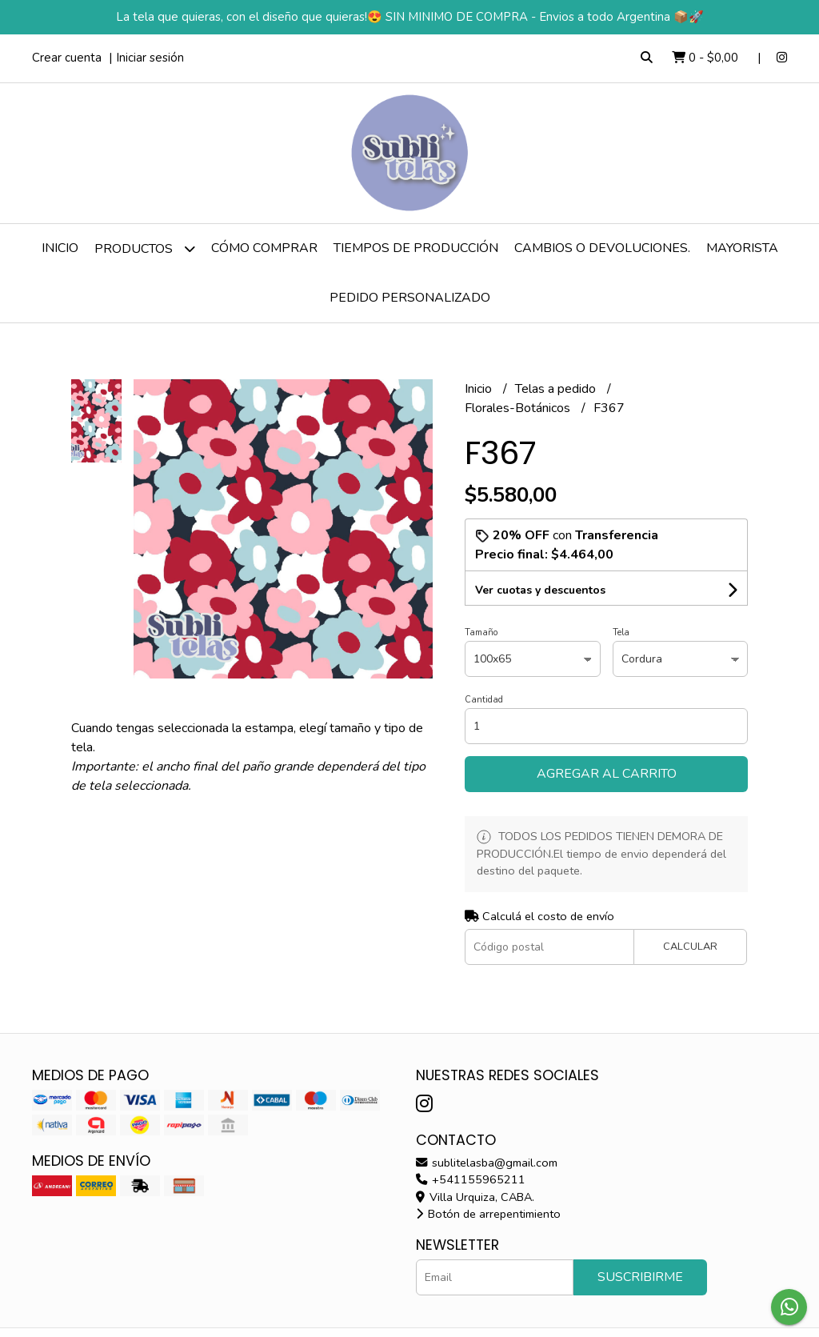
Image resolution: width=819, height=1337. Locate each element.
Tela (621, 632)
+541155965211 (470, 1179)
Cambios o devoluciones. (602, 248)
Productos (144, 248)
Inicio (60, 248)
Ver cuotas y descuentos (540, 590)
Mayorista (742, 248)
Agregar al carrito (607, 774)
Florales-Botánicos (519, 408)
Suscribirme (640, 1277)
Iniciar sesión (150, 58)
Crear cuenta (67, 58)
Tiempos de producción (416, 248)
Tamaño (481, 632)
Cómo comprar (264, 248)
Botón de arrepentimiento (488, 1214)
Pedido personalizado (410, 297)
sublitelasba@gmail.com (486, 1163)
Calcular (690, 946)
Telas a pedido (557, 389)
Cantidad (484, 700)
